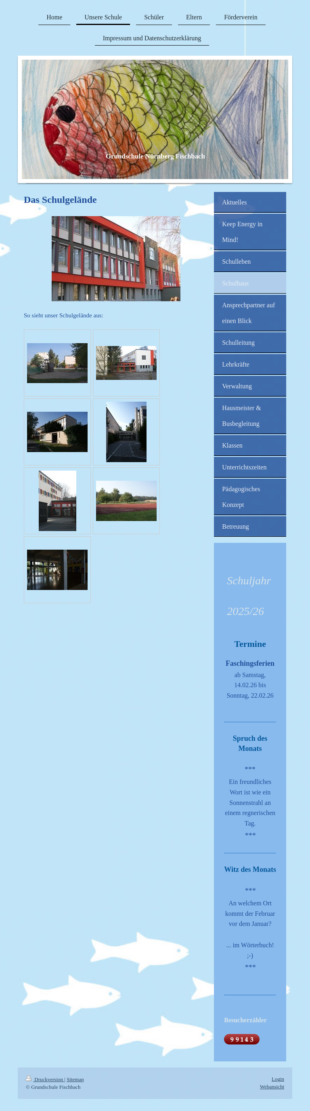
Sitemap (75, 1079)
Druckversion (45, 1079)
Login (278, 1079)
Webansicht (272, 1087)
